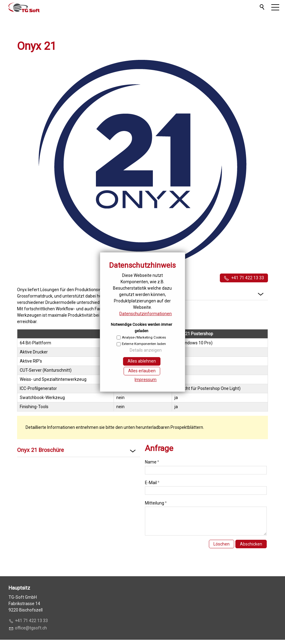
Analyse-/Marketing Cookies (144, 337)
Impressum (146, 379)
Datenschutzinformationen (145, 313)
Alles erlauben (142, 370)
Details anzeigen (146, 350)
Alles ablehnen (142, 361)
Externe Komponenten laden (144, 344)
